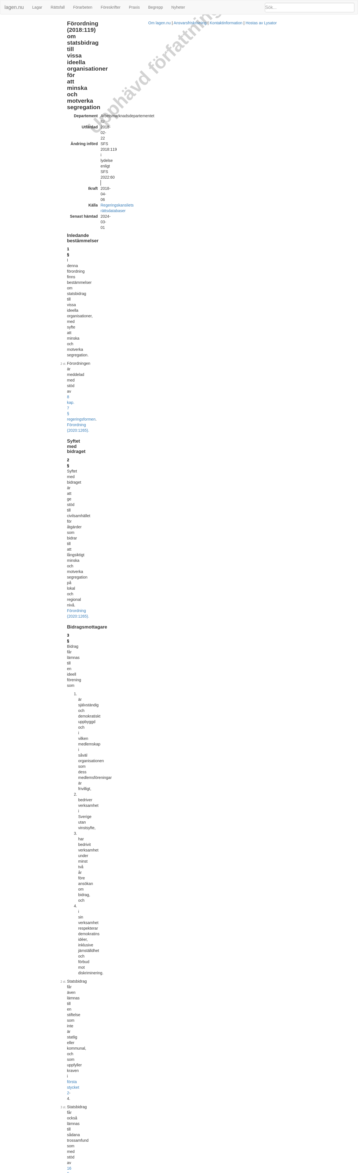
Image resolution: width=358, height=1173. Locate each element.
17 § (209, 623)
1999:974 (184, 239)
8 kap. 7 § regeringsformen (192, 109)
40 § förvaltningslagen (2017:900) (141, 970)
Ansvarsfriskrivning (201, 1170)
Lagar (37, 7)
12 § (103, 584)
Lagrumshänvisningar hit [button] (271, 164)
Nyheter (178, 7)
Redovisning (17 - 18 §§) (23, 65)
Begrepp (155, 7)
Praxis (134, 7)
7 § (102, 406)
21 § (103, 945)
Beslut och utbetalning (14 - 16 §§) (31, 59)
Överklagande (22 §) (20, 89)
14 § (103, 668)
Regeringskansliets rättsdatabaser (163, 73)
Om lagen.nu (170, 1170)
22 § (103, 970)
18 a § (105, 823)
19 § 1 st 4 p (281, 730)
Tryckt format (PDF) (126, 1015)
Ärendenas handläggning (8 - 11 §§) (33, 47)
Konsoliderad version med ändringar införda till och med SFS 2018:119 (170, 1020)
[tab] (302, 164)
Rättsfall (58, 7)
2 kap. (141, 765)
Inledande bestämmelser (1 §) (28, 23)
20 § (255, 861)
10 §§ (241, 560)
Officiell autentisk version (130, 1050)
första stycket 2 (152, 214)
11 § (255, 446)
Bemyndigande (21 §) (21, 83)
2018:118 (203, 372)
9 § (102, 439)
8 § (102, 431)
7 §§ (161, 765)
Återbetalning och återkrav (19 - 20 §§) (35, 77)
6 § (254, 171)
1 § (102, 95)
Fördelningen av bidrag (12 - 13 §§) (32, 53)
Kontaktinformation (237, 1170)
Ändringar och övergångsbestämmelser (35, 95)
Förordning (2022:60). (212, 250)
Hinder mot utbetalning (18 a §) (29, 71)
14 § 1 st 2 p (261, 730)
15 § (103, 690)
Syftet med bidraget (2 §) (24, 29)
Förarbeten (82, 7)
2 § (102, 133)
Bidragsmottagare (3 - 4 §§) (26, 35)
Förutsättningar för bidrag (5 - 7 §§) (32, 41)
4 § (102, 258)
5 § (102, 297)
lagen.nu (14, 7)
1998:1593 (110, 228)
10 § (103, 537)
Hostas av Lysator (272, 1170)
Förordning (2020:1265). (195, 278)
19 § (221, 829)
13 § (103, 643)
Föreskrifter (111, 7)
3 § (102, 164)
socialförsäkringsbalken (185, 765)
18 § (103, 793)
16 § (227, 222)
